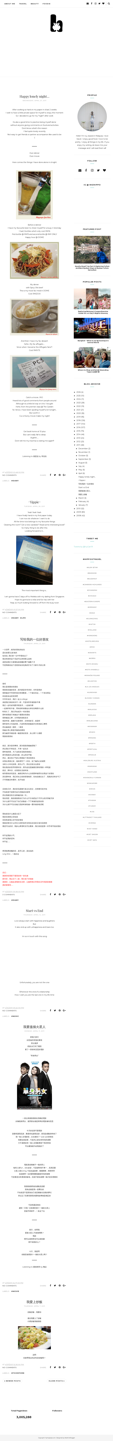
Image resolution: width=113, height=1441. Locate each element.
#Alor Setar (92, 567)
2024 (78, 399)
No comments (9, 475)
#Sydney (92, 795)
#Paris (92, 732)
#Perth (92, 743)
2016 (78, 427)
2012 (78, 441)
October (82, 455)
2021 (78, 410)
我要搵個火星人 (34, 1027)
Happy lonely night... (34, 96)
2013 (78, 438)
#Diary (15, 481)
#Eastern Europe (92, 601)
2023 (78, 403)
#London (92, 704)
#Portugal (92, 749)
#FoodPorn (17, 1373)
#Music (15, 1016)
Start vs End (34, 910)
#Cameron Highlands (92, 584)
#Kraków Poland (92, 675)
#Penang (92, 738)
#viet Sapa (92, 840)
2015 (78, 431)
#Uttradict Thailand (92, 817)
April (80, 473)
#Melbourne (92, 721)
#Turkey (92, 806)
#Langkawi (92, 692)
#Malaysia (92, 709)
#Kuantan (92, 681)
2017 (78, 424)
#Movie (15, 1291)
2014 (78, 434)
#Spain (92, 789)
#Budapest (92, 579)
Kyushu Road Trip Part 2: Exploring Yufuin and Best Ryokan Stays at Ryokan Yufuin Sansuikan (92, 268)
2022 (78, 406)
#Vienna (92, 823)
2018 (78, 420)
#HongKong (92, 635)
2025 (78, 396)
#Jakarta (92, 653)
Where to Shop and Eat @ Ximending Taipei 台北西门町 (93, 371)
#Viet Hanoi (92, 829)
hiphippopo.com (50, 1438)
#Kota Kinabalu (92, 670)
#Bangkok (92, 573)
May (80, 470)
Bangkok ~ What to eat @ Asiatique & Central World (93, 341)
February (82, 501)
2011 (78, 445)
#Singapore (92, 783)
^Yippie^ (34, 502)
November (83, 452)
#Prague (92, 755)
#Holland (92, 630)
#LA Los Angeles (92, 687)
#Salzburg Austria (92, 760)
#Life (23, 618)
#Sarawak (92, 766)
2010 (78, 508)
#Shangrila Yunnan (92, 777)
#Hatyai (92, 624)
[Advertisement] (56, 51)
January (81, 505)
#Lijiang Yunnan (92, 698)
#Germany (92, 607)
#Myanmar (92, 726)
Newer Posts (13, 1381)
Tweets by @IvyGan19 (83, 547)
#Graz (92, 613)
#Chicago (92, 596)
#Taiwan (92, 800)
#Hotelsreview (92, 641)
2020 (78, 413)
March (81, 498)
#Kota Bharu (92, 664)
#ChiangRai (92, 590)
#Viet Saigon (92, 834)
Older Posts (56, 1381)
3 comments (8, 895)
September (83, 459)
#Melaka (92, 715)
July (80, 466)
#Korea (92, 658)
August (81, 463)
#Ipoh (92, 647)
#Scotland (92, 772)
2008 (78, 515)
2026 (78, 392)
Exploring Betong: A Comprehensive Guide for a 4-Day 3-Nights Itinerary (93, 312)
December (83, 448)
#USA (92, 812)
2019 (78, 417)
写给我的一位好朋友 (34, 639)
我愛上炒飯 (34, 1302)
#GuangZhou (92, 618)
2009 (78, 512)
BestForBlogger (70, 1438)
